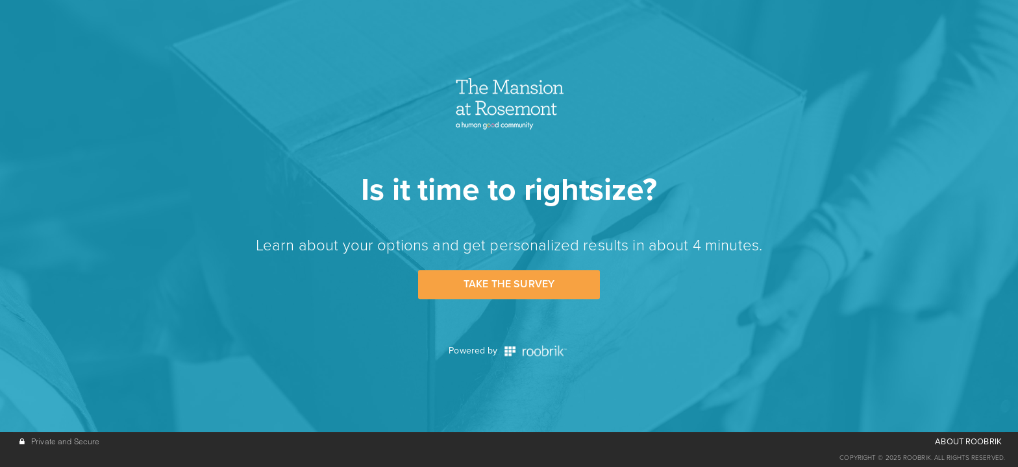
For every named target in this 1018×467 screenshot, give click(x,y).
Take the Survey (509, 284)
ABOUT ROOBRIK (968, 442)
